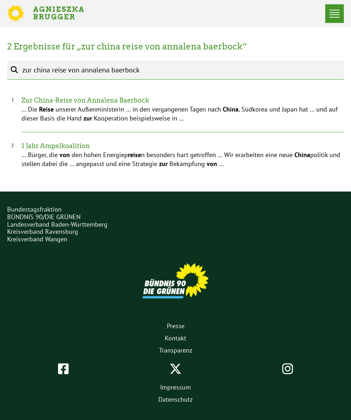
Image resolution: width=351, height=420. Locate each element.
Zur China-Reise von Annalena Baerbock (85, 100)
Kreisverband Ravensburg (42, 231)
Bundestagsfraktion (34, 209)
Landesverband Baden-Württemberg (57, 224)
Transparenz (175, 350)
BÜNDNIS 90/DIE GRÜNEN (44, 217)
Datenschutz (175, 399)
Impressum (175, 387)
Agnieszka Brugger (63, 13)
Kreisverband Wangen (37, 239)
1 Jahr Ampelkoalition (55, 146)
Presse (175, 326)
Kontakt (175, 338)
